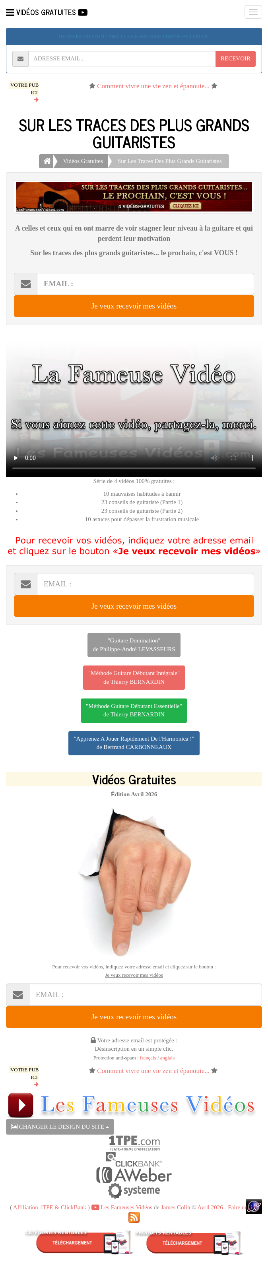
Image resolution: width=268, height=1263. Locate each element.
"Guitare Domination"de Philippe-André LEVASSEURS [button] (134, 644)
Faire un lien (243, 1207)
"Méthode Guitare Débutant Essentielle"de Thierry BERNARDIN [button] (134, 710)
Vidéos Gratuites (83, 161)
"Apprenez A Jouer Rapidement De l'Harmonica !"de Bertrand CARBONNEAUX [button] (134, 742)
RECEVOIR (236, 58)
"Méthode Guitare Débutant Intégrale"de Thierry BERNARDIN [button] (134, 677)
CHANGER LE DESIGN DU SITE (60, 1126)
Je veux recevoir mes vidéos (134, 306)
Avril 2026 (210, 1207)
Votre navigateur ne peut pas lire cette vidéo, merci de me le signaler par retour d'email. (134, 405)
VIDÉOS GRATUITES (46, 12)
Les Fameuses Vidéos (121, 1207)
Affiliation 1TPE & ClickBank (49, 1207)
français (148, 1058)
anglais (167, 1058)
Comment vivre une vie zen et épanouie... (153, 86)
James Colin (175, 1207)
